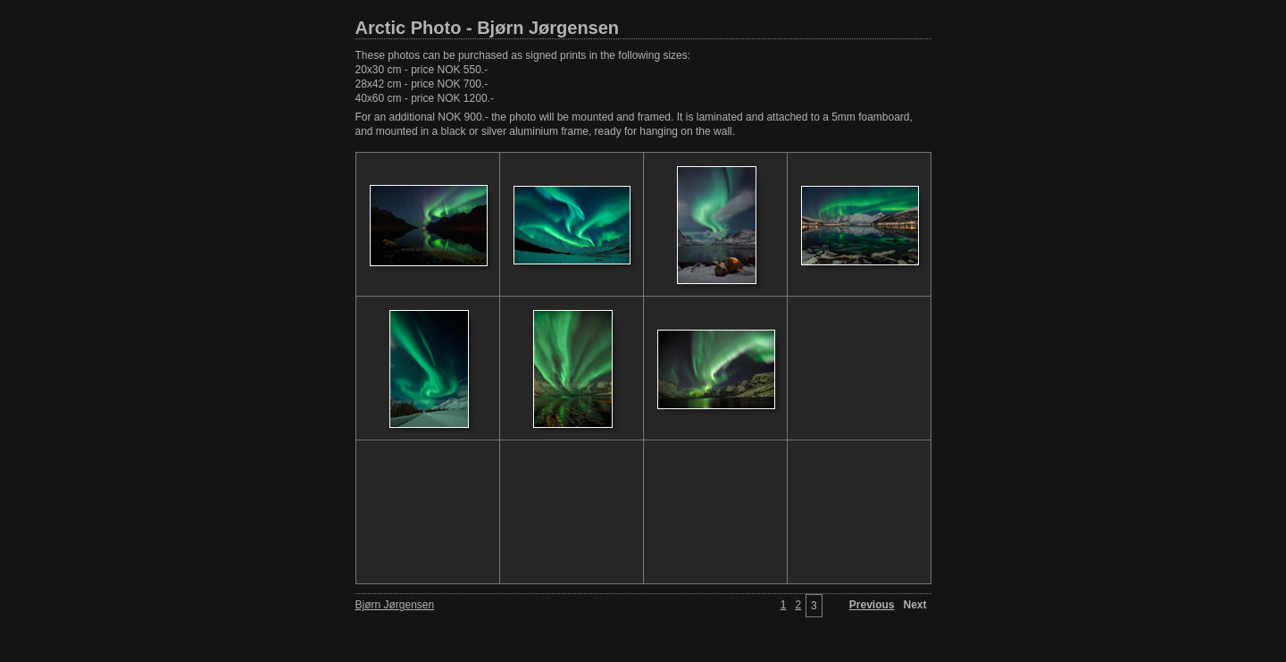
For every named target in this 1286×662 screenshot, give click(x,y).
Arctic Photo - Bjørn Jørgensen (487, 28)
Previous (872, 605)
